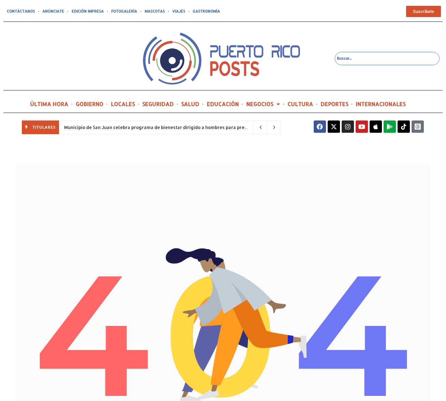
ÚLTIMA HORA (49, 104)
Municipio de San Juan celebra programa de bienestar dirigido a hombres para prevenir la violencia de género (185, 127)
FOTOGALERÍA (124, 11)
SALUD (190, 104)
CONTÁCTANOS (21, 11)
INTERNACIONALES (380, 104)
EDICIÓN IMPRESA (88, 11)
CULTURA (300, 104)
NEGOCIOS (263, 104)
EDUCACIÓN (223, 104)
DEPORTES (334, 104)
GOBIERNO (89, 104)
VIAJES (178, 11)
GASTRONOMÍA (206, 11)
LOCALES (123, 104)
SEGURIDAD (158, 104)
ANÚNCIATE (53, 11)
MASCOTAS (155, 11)
